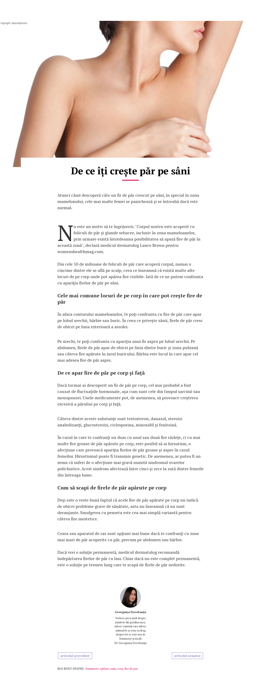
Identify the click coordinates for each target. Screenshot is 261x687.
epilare (104, 669)
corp (120, 669)
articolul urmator (187, 655)
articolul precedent (75, 655)
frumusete (92, 669)
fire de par (131, 669)
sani (113, 669)
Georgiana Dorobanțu (130, 612)
